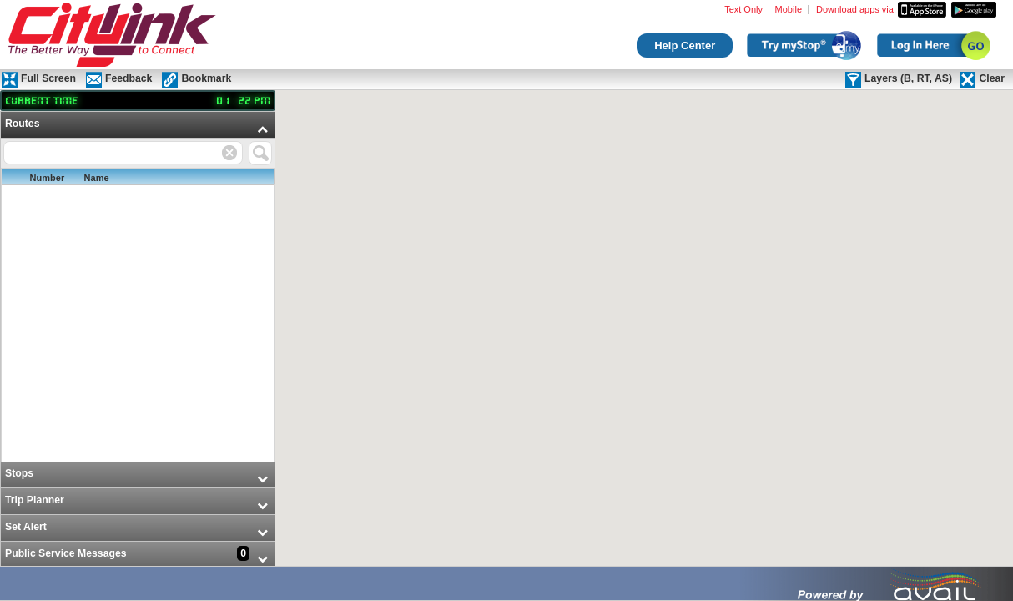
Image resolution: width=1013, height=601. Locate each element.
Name (96, 178)
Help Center (684, 45)
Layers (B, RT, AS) (908, 78)
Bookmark (206, 78)
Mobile (788, 9)
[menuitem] (138, 287)
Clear (992, 78)
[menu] (137, 340)
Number (47, 178)
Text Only (743, 9)
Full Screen (48, 78)
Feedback (128, 78)
